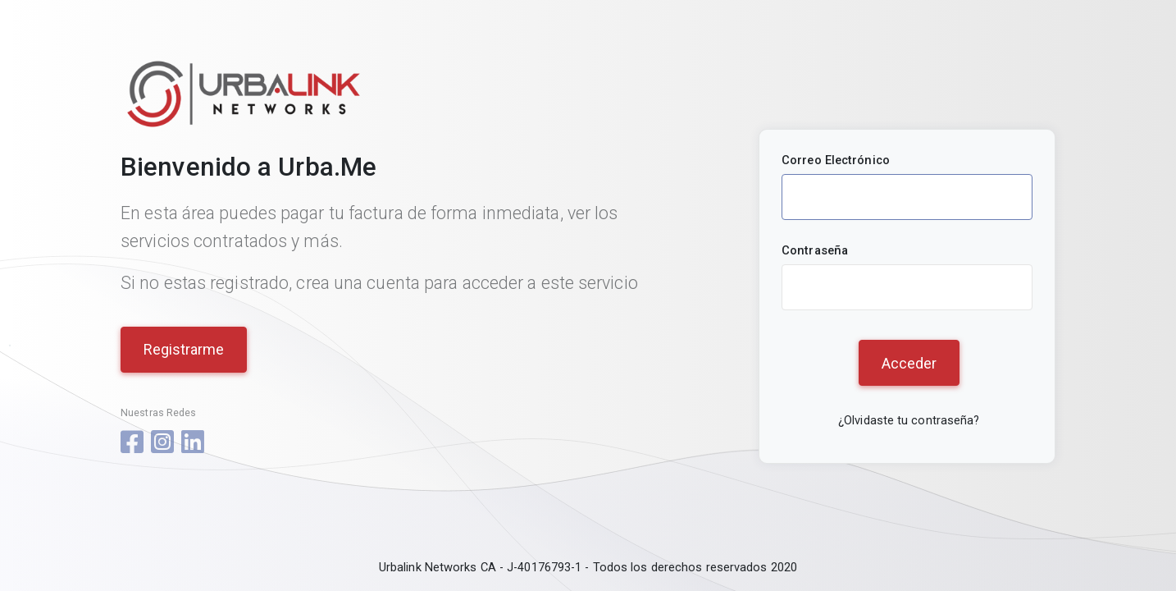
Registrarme (184, 349)
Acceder (909, 363)
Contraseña (815, 250)
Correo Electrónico (836, 160)
